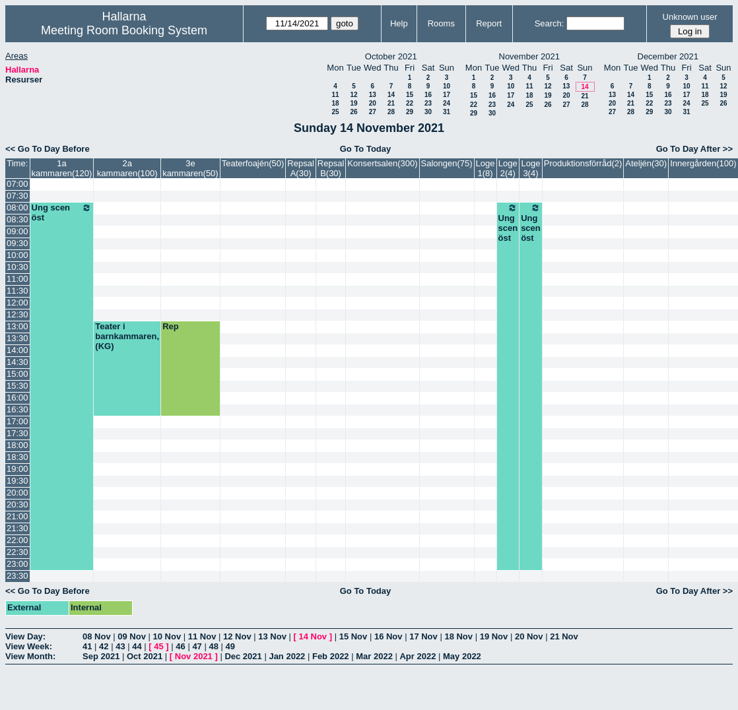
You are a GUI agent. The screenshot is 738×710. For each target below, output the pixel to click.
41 (87, 646)
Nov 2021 (194, 656)
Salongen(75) (447, 163)
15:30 (17, 386)
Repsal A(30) (300, 168)
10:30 (17, 267)
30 (428, 111)
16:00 (17, 398)
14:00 (17, 350)
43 (120, 646)
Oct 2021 (144, 656)
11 (335, 94)
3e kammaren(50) (190, 168)
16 (428, 94)
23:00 (17, 564)
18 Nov (458, 636)
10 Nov (167, 636)
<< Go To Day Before (47, 149)
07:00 (17, 184)
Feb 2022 (330, 656)
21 (391, 103)
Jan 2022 (287, 656)
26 (353, 111)
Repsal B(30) (331, 168)
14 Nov (312, 636)
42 (103, 646)
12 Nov (237, 636)
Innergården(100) (703, 163)
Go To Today (365, 149)
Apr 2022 (417, 656)
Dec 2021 (242, 656)
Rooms (441, 23)
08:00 (17, 207)
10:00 (17, 255)
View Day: (25, 636)
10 (446, 86)
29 (409, 111)
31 (446, 111)
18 (335, 103)
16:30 (17, 409)
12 (353, 94)
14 (391, 94)
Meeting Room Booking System (124, 30)
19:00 (17, 469)
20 (372, 103)
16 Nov (388, 636)
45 (158, 646)
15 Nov (353, 636)
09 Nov (131, 636)
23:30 (17, 576)
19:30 (17, 481)
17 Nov (423, 636)
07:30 (17, 196)
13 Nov (272, 636)
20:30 (17, 504)
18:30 (17, 457)
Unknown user (690, 17)
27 (372, 111)
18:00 (17, 445)
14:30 (17, 362)
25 (335, 111)
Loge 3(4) (531, 168)
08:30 (17, 219)
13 (372, 94)
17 (446, 94)
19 (353, 103)
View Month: (30, 656)
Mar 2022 (374, 656)
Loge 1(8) (485, 168)
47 (196, 646)
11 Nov (202, 636)
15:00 (17, 374)
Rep (170, 326)
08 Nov (97, 636)
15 (409, 94)
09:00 (17, 231)
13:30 (17, 338)
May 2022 (462, 656)
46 (180, 646)
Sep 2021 (101, 656)
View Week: (28, 646)
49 (230, 646)
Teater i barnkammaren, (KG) (127, 336)
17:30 (17, 433)
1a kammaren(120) (62, 168)
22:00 (17, 540)
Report (489, 23)
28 (391, 111)
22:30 (17, 552)
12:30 (17, 314)
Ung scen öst (62, 212)
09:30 (17, 243)
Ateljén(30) (646, 163)
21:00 (17, 516)
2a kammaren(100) (127, 168)
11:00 (17, 279)
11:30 (17, 291)
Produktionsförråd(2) (583, 163)
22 (409, 103)
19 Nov (494, 636)
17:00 (17, 421)
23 (428, 103)
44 (136, 646)
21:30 (17, 528)
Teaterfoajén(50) (253, 163)
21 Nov (564, 636)
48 (213, 646)
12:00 (17, 302)
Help (399, 23)
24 (446, 103)
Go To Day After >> (694, 149)
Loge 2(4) (508, 168)
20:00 (17, 493)
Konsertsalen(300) (382, 163)
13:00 (17, 326)
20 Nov (529, 636)
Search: (549, 23)
